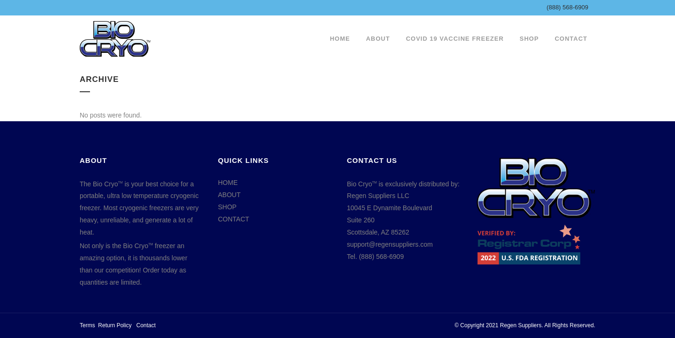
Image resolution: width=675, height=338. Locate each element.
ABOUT (229, 194)
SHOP (227, 207)
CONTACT (233, 219)
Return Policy (114, 325)
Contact (146, 325)
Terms (87, 325)
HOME (228, 182)
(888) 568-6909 (567, 7)
